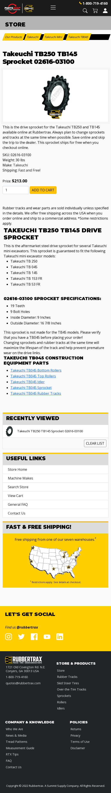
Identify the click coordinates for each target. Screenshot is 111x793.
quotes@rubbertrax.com (23, 683)
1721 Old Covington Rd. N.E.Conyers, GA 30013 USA (25, 669)
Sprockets (64, 696)
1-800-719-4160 (95, 3)
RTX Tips (12, 754)
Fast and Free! (29, 170)
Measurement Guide (20, 748)
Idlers (61, 708)
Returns (75, 729)
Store (61, 670)
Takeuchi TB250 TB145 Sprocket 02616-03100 (50, 431)
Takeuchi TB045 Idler (27, 382)
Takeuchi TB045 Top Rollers (33, 376)
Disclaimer (77, 748)
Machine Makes (20, 478)
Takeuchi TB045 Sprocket (31, 387)
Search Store (18, 487)
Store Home (17, 469)
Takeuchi (20, 165)
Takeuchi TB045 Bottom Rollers (35, 370)
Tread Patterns (16, 742)
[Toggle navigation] (53, 7)
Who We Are (14, 729)
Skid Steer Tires (68, 683)
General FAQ (18, 504)
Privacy (75, 735)
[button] (85, 10)
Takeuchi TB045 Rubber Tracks (35, 393)
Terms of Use (80, 742)
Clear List (95, 443)
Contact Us (16, 513)
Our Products (14, 37)
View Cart (15, 495)
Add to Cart (43, 190)
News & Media (16, 735)
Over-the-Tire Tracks (71, 689)
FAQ (9, 761)
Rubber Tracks (67, 677)
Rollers (61, 702)
